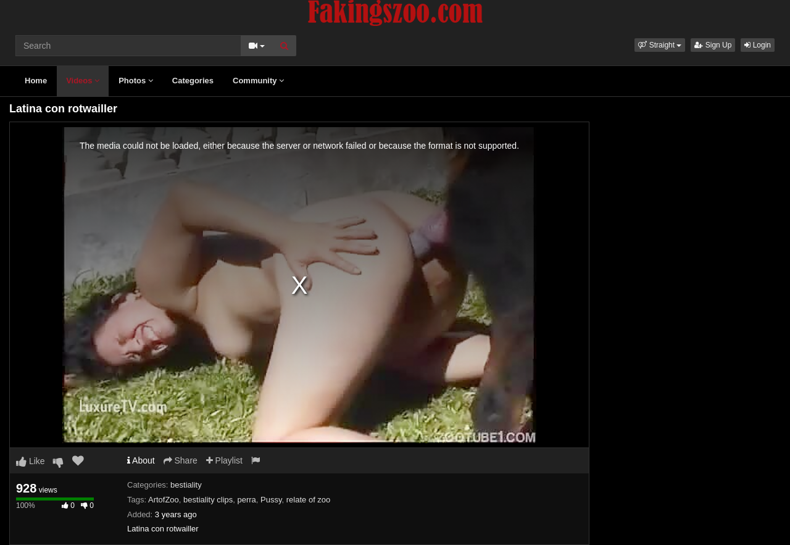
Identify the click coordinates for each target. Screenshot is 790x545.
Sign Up (712, 45)
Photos (135, 80)
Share (181, 460)
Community (258, 80)
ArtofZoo (163, 499)
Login (757, 45)
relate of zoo (308, 499)
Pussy (270, 499)
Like (30, 461)
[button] (659, 45)
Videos (82, 80)
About (141, 460)
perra (247, 499)
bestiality (186, 484)
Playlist (224, 460)
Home (36, 80)
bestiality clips (208, 499)
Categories (193, 80)
